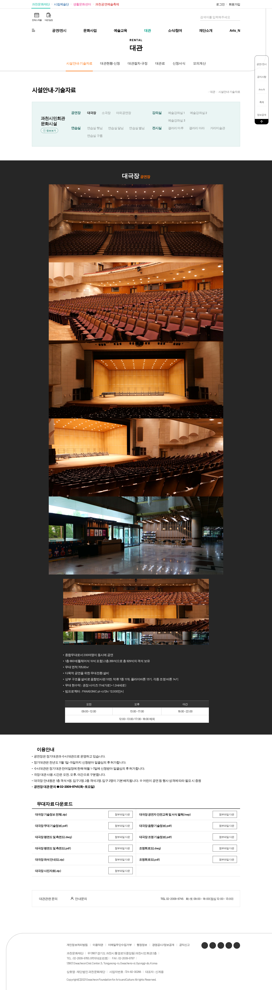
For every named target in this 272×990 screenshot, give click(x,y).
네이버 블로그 (196, 4)
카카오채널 (190, 4)
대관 (147, 30)
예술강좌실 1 (176, 113)
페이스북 (211, 4)
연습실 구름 (95, 136)
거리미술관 (217, 128)
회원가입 (234, 4)
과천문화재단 (41, 4)
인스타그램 (206, 4)
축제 (261, 102)
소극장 (106, 113)
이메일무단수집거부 (120, 944)
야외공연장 (123, 113)
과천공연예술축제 (107, 4)
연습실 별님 (136, 128)
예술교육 (120, 30)
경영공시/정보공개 (163, 944)
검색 (236, 17)
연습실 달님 (116, 128)
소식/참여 (175, 30)
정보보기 (51, 130)
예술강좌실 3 (176, 120)
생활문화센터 (82, 4)
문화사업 (90, 30)
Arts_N (235, 30)
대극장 (91, 113)
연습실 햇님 (95, 128)
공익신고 (184, 944)
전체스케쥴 (37, 20)
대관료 (160, 63)
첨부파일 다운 (122, 814)
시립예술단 (61, 4)
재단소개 (205, 30)
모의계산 (199, 63)
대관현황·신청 (110, 63)
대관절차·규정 (137, 63)
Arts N (262, 89)
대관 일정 (49, 20)
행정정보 (142, 944)
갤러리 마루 (176, 128)
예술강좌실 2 (198, 113)
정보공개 (261, 114)
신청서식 (179, 63)
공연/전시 (59, 30)
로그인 (220, 4)
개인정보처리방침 (77, 944)
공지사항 (261, 76)
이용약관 (98, 944)
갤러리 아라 (197, 128)
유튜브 (201, 4)
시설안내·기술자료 (79, 63)
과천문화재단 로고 (136, 17)
